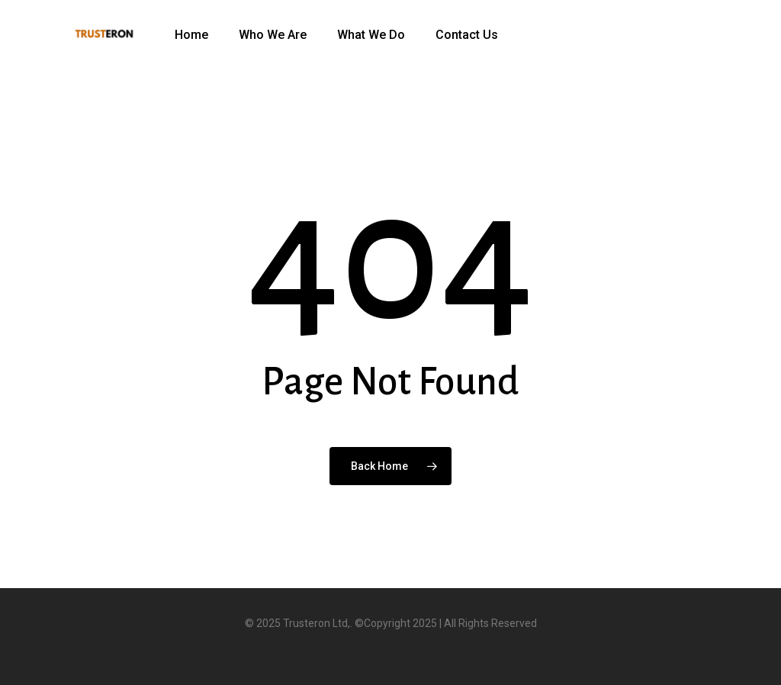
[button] (752, 8)
